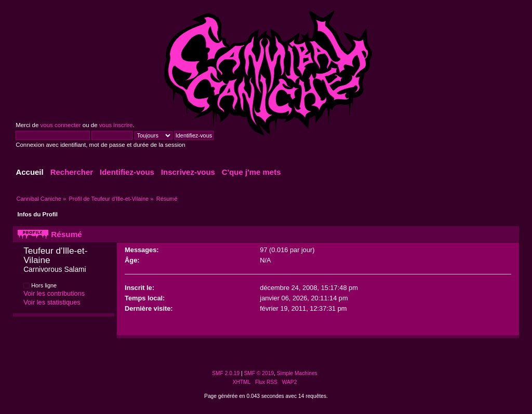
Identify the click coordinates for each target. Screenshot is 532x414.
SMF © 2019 (259, 373)
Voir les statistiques (52, 302)
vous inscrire (116, 125)
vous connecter (60, 125)
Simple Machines (297, 373)
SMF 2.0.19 (226, 373)
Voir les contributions (54, 293)
